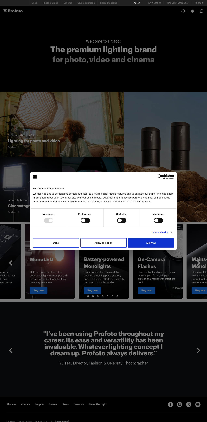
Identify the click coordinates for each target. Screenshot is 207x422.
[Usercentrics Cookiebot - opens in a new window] (160, 176)
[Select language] (138, 3)
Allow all (151, 242)
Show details (160, 232)
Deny (56, 242)
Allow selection (104, 242)
